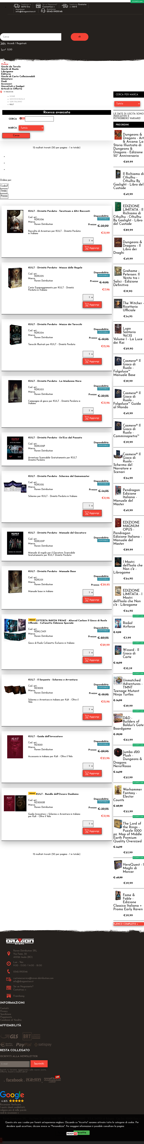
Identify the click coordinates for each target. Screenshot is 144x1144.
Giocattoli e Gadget (13, 86)
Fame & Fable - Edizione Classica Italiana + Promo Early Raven (128, 902)
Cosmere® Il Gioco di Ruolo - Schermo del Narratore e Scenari (127, 463)
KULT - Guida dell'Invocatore (45, 736)
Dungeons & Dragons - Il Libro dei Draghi (127, 248)
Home (4, 64)
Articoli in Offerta (11, 89)
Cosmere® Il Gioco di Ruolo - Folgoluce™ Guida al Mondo (127, 400)
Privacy (131, 1126)
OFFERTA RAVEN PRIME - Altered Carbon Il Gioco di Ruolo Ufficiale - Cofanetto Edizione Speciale (67, 621)
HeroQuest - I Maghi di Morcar (133, 868)
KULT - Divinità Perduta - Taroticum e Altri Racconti (59, 211)
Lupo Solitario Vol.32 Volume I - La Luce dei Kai (127, 336)
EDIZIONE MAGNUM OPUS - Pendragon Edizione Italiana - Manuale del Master (127, 533)
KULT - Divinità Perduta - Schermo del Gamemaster (58, 476)
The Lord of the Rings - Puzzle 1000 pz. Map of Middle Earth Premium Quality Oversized (127, 832)
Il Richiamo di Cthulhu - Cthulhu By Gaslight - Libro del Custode (128, 181)
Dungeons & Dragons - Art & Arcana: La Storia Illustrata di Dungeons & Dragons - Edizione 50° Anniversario (128, 145)
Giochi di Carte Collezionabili (18, 76)
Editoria (6, 74)
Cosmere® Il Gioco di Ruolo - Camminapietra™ (127, 431)
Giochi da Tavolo (11, 66)
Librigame (7, 71)
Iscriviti (39, 1063)
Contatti (4, 1008)
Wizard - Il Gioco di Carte (131, 653)
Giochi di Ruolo (10, 69)
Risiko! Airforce (129, 624)
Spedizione (5, 1014)
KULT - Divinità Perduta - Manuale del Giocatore (57, 533)
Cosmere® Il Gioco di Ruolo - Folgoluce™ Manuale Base (127, 368)
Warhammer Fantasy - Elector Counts (127, 795)
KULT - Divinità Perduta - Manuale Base (52, 571)
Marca (12, 128)
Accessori (6, 84)
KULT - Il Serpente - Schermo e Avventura (53, 680)
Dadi (4, 81)
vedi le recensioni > (9, 1113)
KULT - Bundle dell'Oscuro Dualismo (57, 794)
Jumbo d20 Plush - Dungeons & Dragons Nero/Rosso (127, 759)
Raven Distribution (43, 224)
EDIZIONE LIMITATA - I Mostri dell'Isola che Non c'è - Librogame (127, 598)
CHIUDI (73, 1137)
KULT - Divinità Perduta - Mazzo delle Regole (55, 268)
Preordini (122, 125)
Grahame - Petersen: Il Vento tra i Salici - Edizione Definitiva (126, 278)
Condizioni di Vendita (10, 1020)
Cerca (13, 119)
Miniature (7, 79)
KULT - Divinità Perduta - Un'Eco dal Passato (55, 438)
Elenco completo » (125, 924)
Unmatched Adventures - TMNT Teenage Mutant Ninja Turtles (127, 687)
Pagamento (6, 1017)
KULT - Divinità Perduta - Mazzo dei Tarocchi (55, 324)
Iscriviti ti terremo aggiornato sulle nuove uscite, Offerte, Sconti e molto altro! (23, 1071)
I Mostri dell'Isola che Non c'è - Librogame (128, 567)
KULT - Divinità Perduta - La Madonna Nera (54, 381)
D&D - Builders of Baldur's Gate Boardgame (128, 723)
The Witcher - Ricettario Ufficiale (133, 307)
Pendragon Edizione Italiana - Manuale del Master (126, 497)
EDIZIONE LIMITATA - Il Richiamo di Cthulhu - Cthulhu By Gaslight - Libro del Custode (128, 215)
